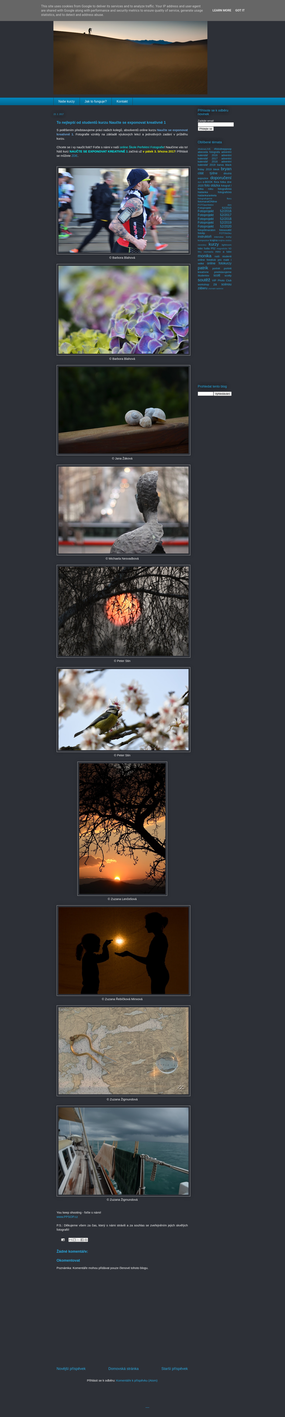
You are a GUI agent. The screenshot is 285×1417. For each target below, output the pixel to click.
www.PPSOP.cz (67, 1216)
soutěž (204, 279)
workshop (203, 284)
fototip (201, 233)
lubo (200, 248)
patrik (203, 267)
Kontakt (122, 101)
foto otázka (212, 185)
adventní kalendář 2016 (215, 153)
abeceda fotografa (209, 152)
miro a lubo (223, 251)
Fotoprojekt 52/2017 (215, 215)
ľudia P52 (210, 248)
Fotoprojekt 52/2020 (215, 226)
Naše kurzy (67, 101)
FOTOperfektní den (215, 204)
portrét (216, 268)
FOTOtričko (225, 233)
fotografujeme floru (215, 198)
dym (200, 182)
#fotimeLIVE (204, 149)
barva (220, 164)
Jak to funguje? (96, 101)
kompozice (203, 240)
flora (216, 181)
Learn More (221, 10)
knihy (228, 236)
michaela (208, 251)
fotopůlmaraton (207, 230)
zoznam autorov (215, 288)
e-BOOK (208, 181)
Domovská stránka (123, 1369)
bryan (226, 168)
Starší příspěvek (174, 1369)
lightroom (226, 244)
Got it (240, 10)
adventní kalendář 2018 (215, 160)
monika (204, 255)
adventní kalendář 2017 (215, 157)
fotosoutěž (225, 230)
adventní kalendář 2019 (215, 163)
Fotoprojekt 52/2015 (215, 207)
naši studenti (223, 256)
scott (216, 275)
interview (218, 236)
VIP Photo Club (222, 280)
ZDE (75, 155)
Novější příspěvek (71, 1369)
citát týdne (208, 173)
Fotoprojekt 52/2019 (215, 222)
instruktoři (205, 236)
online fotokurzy (219, 263)
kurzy (214, 244)
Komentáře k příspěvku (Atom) (136, 1380)
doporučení (220, 177)
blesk (216, 169)
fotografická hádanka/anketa (215, 194)
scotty (228, 275)
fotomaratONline (207, 201)
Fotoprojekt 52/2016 (215, 211)
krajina (214, 240)
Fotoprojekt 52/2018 (215, 219)
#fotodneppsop (222, 148)
